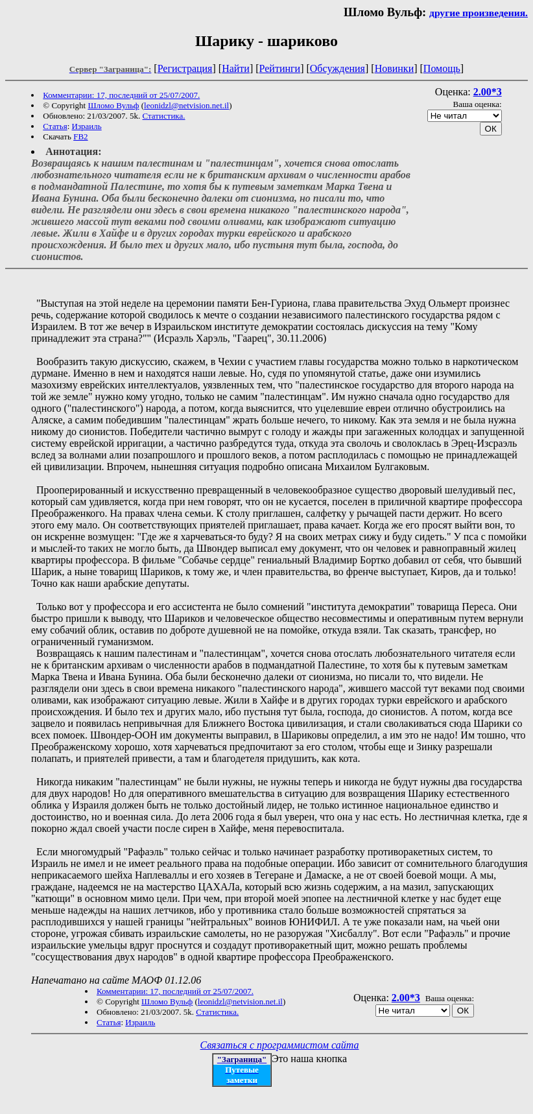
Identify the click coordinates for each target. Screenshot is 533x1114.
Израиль (87, 126)
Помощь (441, 68)
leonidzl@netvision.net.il (186, 105)
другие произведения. (478, 12)
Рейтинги (280, 68)
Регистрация (185, 68)
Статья (55, 126)
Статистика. (164, 116)
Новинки (394, 68)
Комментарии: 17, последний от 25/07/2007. (121, 95)
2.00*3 (487, 91)
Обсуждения (337, 68)
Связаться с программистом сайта (279, 1044)
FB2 (80, 136)
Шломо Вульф (113, 105)
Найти (236, 68)
